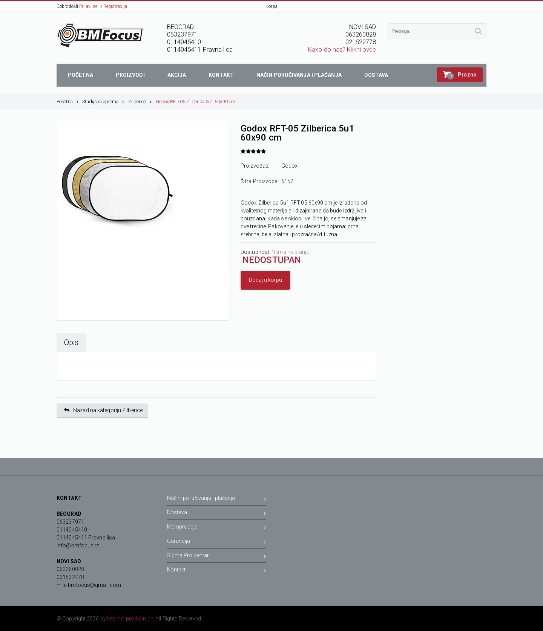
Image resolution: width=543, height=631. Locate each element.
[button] (460, 74)
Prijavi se (88, 6)
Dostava (216, 513)
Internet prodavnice (130, 619)
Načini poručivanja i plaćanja (216, 499)
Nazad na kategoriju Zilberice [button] (103, 410)
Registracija (115, 6)
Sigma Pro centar (216, 556)
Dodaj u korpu (265, 280)
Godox (289, 166)
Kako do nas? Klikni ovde (342, 49)
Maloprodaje (216, 528)
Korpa (271, 6)
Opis (71, 342)
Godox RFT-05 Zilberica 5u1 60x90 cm (196, 101)
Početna (67, 101)
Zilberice (140, 101)
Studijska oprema (103, 101)
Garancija (216, 542)
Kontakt (216, 571)
